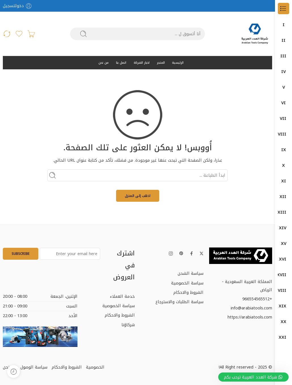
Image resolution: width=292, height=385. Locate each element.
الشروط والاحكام (188, 292)
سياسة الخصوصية (187, 283)
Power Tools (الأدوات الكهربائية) (283, 118)
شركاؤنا (128, 325)
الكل (283, 24)
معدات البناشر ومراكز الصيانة (283, 306)
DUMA (283, 56)
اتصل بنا (121, 63)
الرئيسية (178, 63)
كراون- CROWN (283, 275)
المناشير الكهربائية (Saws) (283, 165)
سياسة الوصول (33, 367)
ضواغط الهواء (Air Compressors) (283, 103)
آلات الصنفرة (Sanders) (283, 134)
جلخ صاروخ (283, 181)
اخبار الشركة (142, 63)
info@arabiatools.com (251, 308)
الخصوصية (95, 367)
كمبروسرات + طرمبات (283, 290)
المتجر (161, 63)
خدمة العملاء (122, 296)
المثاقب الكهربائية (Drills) (283, 149)
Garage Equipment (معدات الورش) (283, 87)
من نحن (103, 63)
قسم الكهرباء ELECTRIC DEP (283, 259)
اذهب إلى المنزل (137, 196)
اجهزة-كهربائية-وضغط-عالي (283, 196)
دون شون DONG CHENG (283, 243)
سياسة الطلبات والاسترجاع (179, 302)
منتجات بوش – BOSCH (283, 321)
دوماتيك (283, 228)
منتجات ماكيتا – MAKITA (283, 337)
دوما (283, 212)
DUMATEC (283, 71)
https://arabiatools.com (250, 317)
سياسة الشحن (190, 273)
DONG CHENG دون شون (283, 40)
